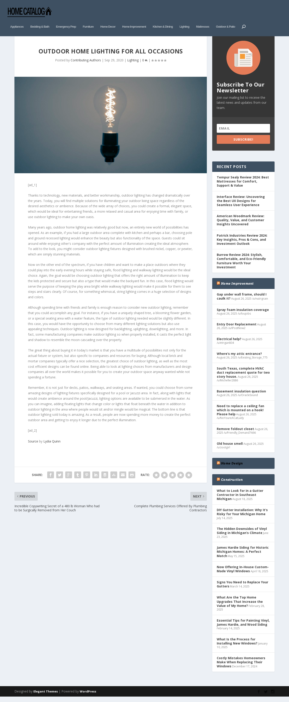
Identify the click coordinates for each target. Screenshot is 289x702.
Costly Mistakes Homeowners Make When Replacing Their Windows (241, 666)
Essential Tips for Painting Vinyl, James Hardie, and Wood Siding (243, 627)
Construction (232, 484)
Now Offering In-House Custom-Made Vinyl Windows (243, 573)
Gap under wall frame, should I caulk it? (241, 301)
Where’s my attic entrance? (239, 358)
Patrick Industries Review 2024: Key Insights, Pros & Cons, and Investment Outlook (242, 244)
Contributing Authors (86, 64)
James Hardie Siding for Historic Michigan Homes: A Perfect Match (243, 556)
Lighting (184, 20)
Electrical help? (229, 343)
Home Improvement (134, 20)
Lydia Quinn (52, 445)
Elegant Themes (45, 696)
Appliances (16, 20)
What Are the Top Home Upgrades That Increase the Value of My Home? (240, 606)
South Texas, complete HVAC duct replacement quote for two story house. (243, 376)
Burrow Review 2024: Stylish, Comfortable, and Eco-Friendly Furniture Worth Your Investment (241, 265)
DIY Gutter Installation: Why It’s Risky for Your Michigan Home (242, 516)
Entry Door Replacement (236, 329)
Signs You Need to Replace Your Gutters (242, 588)
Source (33, 445)
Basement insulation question (241, 395)
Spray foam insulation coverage (243, 314)
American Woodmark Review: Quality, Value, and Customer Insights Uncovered (240, 224)
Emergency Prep (66, 20)
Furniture (88, 20)
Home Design (232, 468)
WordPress (88, 696)
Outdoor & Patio (225, 20)
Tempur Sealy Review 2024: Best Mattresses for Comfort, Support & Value (243, 185)
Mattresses (202, 20)
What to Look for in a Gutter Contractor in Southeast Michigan (240, 499)
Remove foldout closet (235, 433)
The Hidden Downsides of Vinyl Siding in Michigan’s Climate (242, 535)
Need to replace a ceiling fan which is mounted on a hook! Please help (240, 414)
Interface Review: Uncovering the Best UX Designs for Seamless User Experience (241, 205)
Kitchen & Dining (163, 20)
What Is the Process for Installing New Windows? (237, 645)
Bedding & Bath (39, 20)
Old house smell (230, 448)
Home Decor (108, 20)
